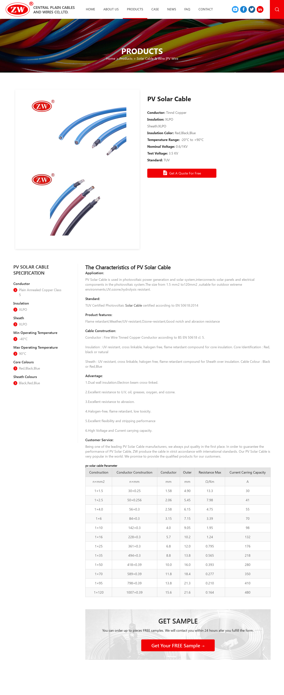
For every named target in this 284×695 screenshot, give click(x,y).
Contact (205, 9)
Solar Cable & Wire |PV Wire (157, 58)
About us (111, 9)
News (171, 9)
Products (135, 9)
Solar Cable (133, 305)
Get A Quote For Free (182, 172)
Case (155, 9)
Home (90, 9)
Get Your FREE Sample (178, 645)
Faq (187, 9)
